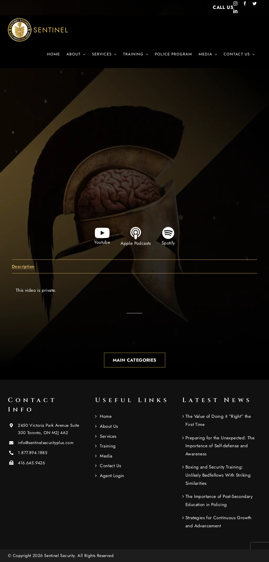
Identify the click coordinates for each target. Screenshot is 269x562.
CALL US (223, 7)
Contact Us (110, 465)
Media (106, 456)
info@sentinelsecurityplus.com (45, 443)
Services (108, 436)
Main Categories (135, 360)
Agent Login (112, 475)
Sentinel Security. (61, 556)
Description (23, 266)
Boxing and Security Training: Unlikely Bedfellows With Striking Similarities (218, 475)
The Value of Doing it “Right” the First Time (218, 420)
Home (106, 416)
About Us (109, 426)
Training (108, 446)
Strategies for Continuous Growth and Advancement (218, 521)
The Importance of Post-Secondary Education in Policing (219, 500)
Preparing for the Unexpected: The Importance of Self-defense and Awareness (220, 446)
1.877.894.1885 (32, 453)
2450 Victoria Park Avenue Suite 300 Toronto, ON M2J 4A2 (48, 428)
